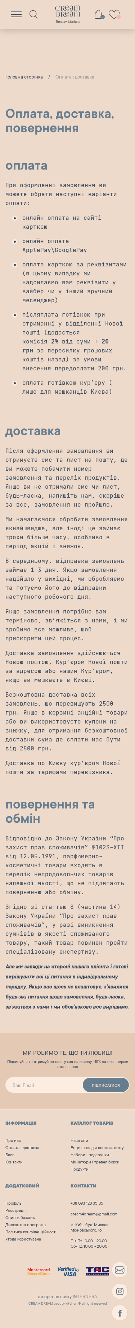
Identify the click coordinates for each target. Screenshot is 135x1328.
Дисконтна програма (25, 1225)
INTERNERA (85, 1297)
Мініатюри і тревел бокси (95, 1162)
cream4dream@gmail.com (94, 1214)
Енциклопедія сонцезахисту (97, 1148)
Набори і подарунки (90, 1155)
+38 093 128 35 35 (87, 1203)
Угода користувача (23, 1239)
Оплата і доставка (22, 1148)
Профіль (13, 1203)
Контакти (14, 1162)
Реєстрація (16, 1211)
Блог (9, 1155)
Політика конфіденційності (31, 1232)
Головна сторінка (24, 77)
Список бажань (20, 1218)
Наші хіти (79, 1141)
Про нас (13, 1141)
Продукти (80, 1169)
